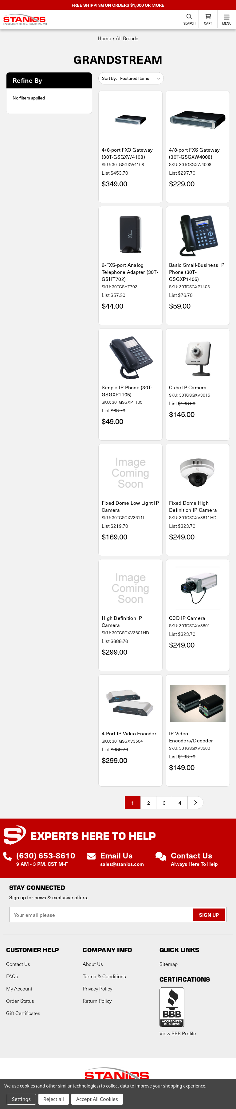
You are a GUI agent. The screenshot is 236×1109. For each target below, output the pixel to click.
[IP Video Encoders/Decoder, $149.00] (198, 704)
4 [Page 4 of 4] (180, 802)
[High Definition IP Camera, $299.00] (130, 588)
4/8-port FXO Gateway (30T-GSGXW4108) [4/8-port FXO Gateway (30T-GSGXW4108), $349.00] (127, 153)
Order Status (20, 1001)
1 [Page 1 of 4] (132, 802)
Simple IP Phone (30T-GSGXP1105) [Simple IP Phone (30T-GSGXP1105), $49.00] (127, 391)
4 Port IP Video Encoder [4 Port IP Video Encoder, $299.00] (129, 733)
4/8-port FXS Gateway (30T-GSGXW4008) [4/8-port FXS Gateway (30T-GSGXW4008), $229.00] (194, 153)
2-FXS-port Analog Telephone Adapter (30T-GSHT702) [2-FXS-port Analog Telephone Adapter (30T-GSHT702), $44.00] (130, 271)
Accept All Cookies (97, 1099)
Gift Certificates (23, 1013)
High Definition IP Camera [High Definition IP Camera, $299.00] (122, 621)
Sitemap (168, 964)
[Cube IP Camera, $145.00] (198, 357)
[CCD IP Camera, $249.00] (198, 588)
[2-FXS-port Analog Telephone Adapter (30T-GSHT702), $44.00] (130, 235)
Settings (21, 1099)
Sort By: (109, 78)
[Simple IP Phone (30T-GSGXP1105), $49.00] (130, 357)
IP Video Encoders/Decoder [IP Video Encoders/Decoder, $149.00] (191, 737)
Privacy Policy (97, 988)
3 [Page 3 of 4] (164, 802)
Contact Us (18, 964)
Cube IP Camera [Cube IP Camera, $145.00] (188, 387)
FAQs (12, 976)
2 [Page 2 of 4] (148, 802)
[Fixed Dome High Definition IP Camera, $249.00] (198, 473)
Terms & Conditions (104, 976)
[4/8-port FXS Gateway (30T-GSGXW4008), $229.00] (198, 120)
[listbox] (141, 78)
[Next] (195, 802)
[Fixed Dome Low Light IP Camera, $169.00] (130, 473)
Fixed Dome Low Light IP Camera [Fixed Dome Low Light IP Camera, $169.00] (130, 506)
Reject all (53, 1099)
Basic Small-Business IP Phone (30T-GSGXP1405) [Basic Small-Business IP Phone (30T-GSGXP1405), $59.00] (196, 271)
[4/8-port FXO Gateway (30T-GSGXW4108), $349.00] (130, 120)
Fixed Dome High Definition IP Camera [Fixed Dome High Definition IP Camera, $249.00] (193, 506)
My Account (19, 988)
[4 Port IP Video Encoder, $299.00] (130, 704)
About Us (93, 964)
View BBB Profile (177, 1033)
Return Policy (97, 1001)
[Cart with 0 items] (208, 19)
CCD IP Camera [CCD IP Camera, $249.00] (187, 617)
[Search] (189, 19)
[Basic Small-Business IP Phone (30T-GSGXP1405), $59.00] (198, 235)
